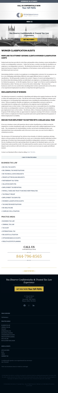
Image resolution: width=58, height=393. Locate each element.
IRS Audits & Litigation (10, 234)
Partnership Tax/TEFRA (10, 180)
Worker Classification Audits (13, 201)
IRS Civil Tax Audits (9, 167)
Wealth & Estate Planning (11, 241)
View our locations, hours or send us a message (14, 366)
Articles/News (5, 350)
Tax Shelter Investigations (11, 204)
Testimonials (4, 317)
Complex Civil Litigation (10, 211)
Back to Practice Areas (29, 157)
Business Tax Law (8, 221)
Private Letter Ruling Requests (13, 177)
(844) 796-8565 (31, 152)
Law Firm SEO (29, 385)
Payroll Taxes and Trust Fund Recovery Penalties (20, 191)
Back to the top (29, 271)
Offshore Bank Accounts (11, 238)
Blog (2, 352)
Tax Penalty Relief (8, 194)
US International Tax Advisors (29, 15)
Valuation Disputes (9, 184)
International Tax (8, 231)
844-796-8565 (29, 256)
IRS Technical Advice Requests (13, 174)
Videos (3, 354)
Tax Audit (5, 228)
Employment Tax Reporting (11, 187)
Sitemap (38, 384)
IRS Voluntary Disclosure (8, 340)
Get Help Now (28, 39)
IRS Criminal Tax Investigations (13, 170)
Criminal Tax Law (8, 224)
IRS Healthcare (7, 208)
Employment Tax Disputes (11, 197)
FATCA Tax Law (4, 338)
